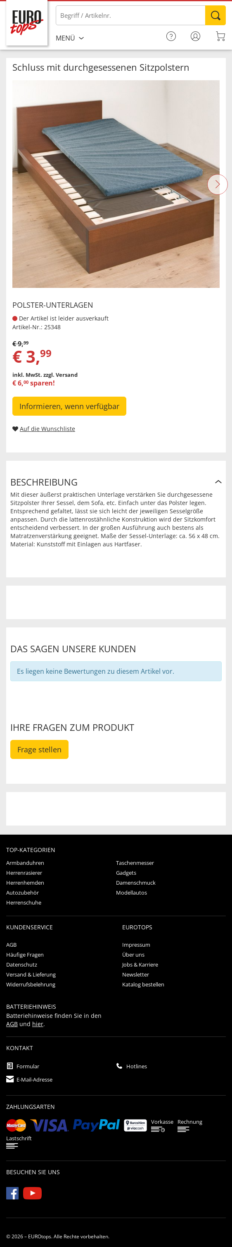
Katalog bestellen (143, 984)
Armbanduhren (25, 862)
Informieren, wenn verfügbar (69, 406)
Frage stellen (39, 749)
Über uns (133, 954)
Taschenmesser (135, 862)
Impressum (136, 944)
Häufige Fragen (25, 954)
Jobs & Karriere (140, 964)
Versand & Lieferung (31, 974)
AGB (11, 944)
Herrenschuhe (23, 902)
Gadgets (126, 872)
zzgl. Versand (60, 374)
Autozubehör (22, 892)
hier (37, 1024)
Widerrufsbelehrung (30, 984)
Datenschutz (21, 964)
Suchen (215, 15)
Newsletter (135, 974)
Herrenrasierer (24, 872)
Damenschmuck (136, 882)
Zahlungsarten (30, 1107)
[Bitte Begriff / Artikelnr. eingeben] (141, 15)
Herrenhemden (25, 882)
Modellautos (131, 892)
